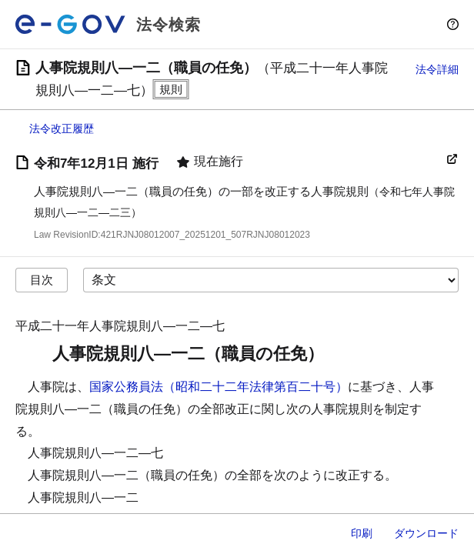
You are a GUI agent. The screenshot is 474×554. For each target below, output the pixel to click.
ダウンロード (426, 533)
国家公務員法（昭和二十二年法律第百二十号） (218, 386)
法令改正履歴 (61, 128)
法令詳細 (437, 69)
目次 (41, 279)
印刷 (361, 533)
